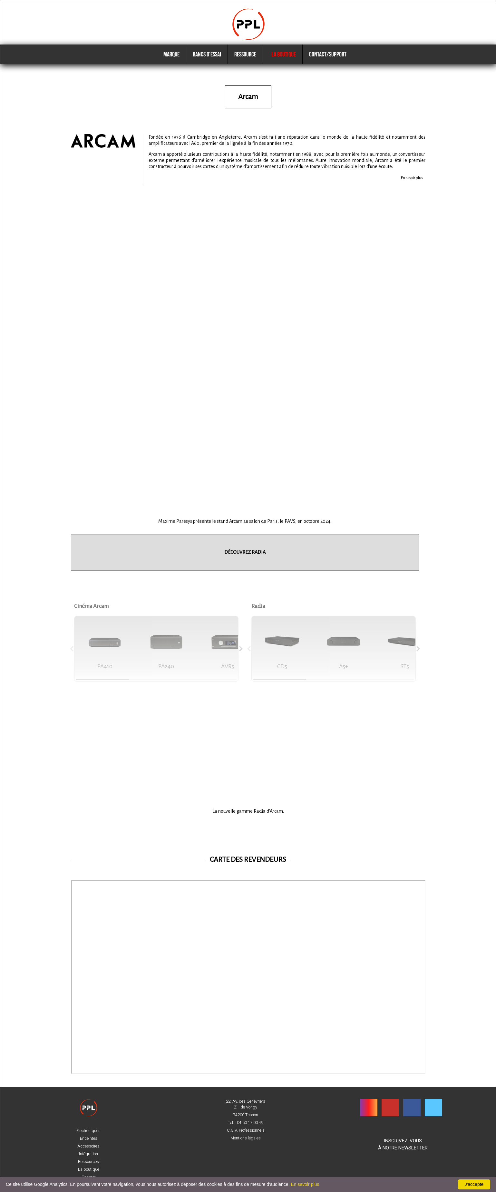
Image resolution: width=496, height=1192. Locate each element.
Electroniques (88, 1131)
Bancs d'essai (207, 61)
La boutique (282, 61)
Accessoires (88, 1146)
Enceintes (88, 1138)
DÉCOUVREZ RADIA (245, 557)
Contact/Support (327, 61)
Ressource (245, 61)
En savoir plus (412, 183)
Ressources (88, 1162)
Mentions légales (245, 1138)
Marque (171, 61)
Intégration (88, 1154)
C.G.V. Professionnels (246, 1130)
